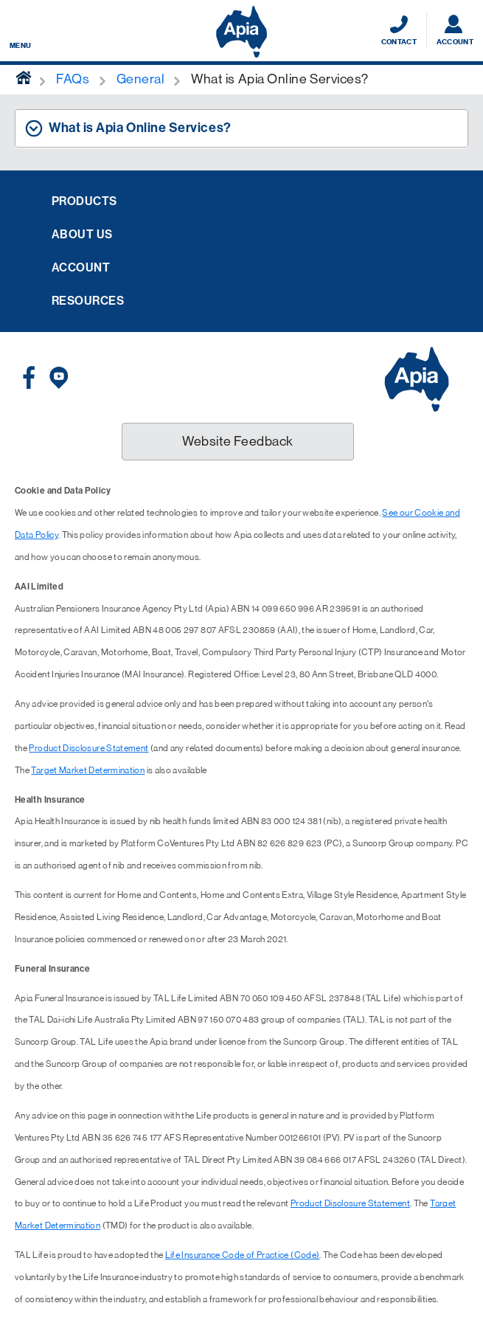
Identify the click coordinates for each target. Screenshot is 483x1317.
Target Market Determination (88, 770)
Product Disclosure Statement (88, 748)
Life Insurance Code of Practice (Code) (242, 1255)
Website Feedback (237, 441)
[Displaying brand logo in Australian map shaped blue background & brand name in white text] (241, 31)
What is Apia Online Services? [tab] (140, 128)
